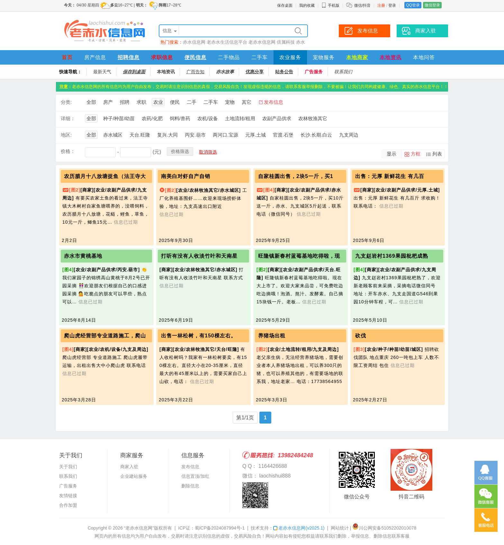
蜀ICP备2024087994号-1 (220, 528)
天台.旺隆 (140, 135)
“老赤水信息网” (139, 528)
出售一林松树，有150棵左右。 (198, 335)
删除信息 (190, 485)
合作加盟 (68, 505)
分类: (66, 102)
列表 (437, 153)
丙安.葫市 (195, 135)
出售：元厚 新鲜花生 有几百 (389, 176)
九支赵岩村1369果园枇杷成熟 (391, 256)
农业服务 (290, 57)
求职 (141, 102)
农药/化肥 (152, 118)
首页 (67, 57)
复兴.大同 (167, 135)
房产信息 (95, 57)
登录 (392, 5)
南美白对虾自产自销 (185, 176)
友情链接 (68, 495)
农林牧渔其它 (312, 118)
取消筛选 (208, 152)
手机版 (330, 5)
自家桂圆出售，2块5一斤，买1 (295, 176)
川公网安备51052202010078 (384, 528)
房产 (108, 102)
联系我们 (343, 71)
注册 (381, 5)
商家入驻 (129, 466)
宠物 (230, 102)
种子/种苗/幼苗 (119, 118)
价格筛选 (180, 151)
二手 (191, 102)
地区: (66, 135)
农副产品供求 (276, 118)
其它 (246, 102)
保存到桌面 (134, 71)
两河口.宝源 (225, 135)
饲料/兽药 (180, 118)
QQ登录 (413, 5)
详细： (68, 118)
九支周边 (348, 135)
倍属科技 (286, 42)
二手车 (259, 57)
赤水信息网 (194, 42)
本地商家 (357, 57)
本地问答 (424, 57)
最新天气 (102, 71)
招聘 (125, 102)
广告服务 (314, 71)
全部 (91, 102)
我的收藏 (307, 5)
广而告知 (195, 71)
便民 (175, 102)
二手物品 (229, 57)
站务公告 (284, 71)
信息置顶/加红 (195, 476)
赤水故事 (225, 71)
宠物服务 (324, 57)
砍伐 (360, 335)
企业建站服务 (133, 476)
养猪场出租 (271, 335)
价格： (68, 151)
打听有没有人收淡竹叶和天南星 (199, 256)
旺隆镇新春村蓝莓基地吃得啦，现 (299, 256)
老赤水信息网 (261, 42)
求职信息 (162, 57)
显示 (391, 153)
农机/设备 (207, 118)
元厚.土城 (255, 135)
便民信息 (195, 57)
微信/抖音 (362, 5)
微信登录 (432, 5)
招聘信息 (129, 57)
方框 (415, 153)
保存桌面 (284, 5)
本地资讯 (390, 57)
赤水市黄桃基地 (83, 256)
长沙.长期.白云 (316, 135)
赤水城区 (112, 135)
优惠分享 (255, 71)
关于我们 (68, 466)
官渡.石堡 (283, 135)
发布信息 (273, 102)
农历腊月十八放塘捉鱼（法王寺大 (105, 176)
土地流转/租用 (240, 118)
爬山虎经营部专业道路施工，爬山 (105, 335)
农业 (158, 102)
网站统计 (340, 528)
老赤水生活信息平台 (227, 42)
